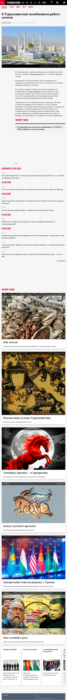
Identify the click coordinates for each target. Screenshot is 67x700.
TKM (36, 3)
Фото (25, 7)
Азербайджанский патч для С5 (50, 651)
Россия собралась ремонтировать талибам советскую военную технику (28, 210)
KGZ (27, 3)
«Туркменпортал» (37, 74)
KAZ (23, 3)
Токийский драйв (10, 650)
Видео (19, 7)
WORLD (46, 3)
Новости (4, 7)
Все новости (61, 261)
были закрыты (34, 92)
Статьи (12, 7)
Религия (21, 22)
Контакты (6, 695)
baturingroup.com (46, 698)
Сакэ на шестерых (30, 650)
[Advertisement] (40, 149)
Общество (14, 22)
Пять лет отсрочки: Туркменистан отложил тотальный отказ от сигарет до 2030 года (32, 190)
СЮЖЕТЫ (32, 7)
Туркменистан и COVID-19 (30, 22)
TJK (32, 3)
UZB (40, 3)
